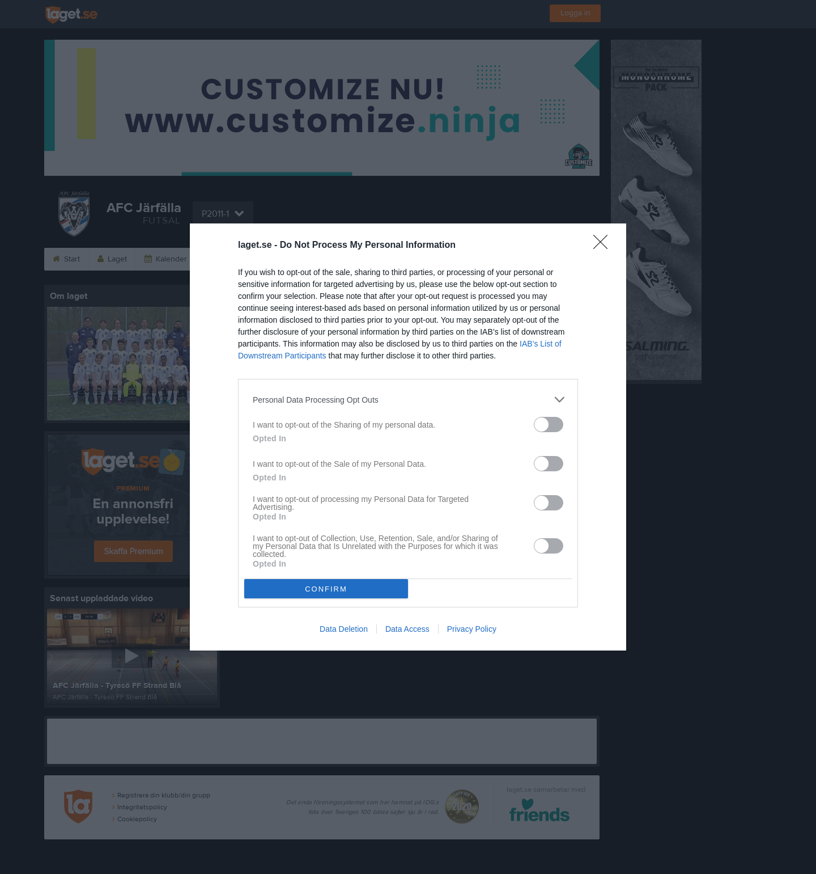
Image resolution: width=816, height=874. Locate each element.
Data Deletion (344, 629)
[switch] (548, 424)
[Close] (604, 245)
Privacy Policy (471, 629)
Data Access (407, 629)
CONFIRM (326, 589)
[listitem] (408, 400)
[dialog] (408, 437)
